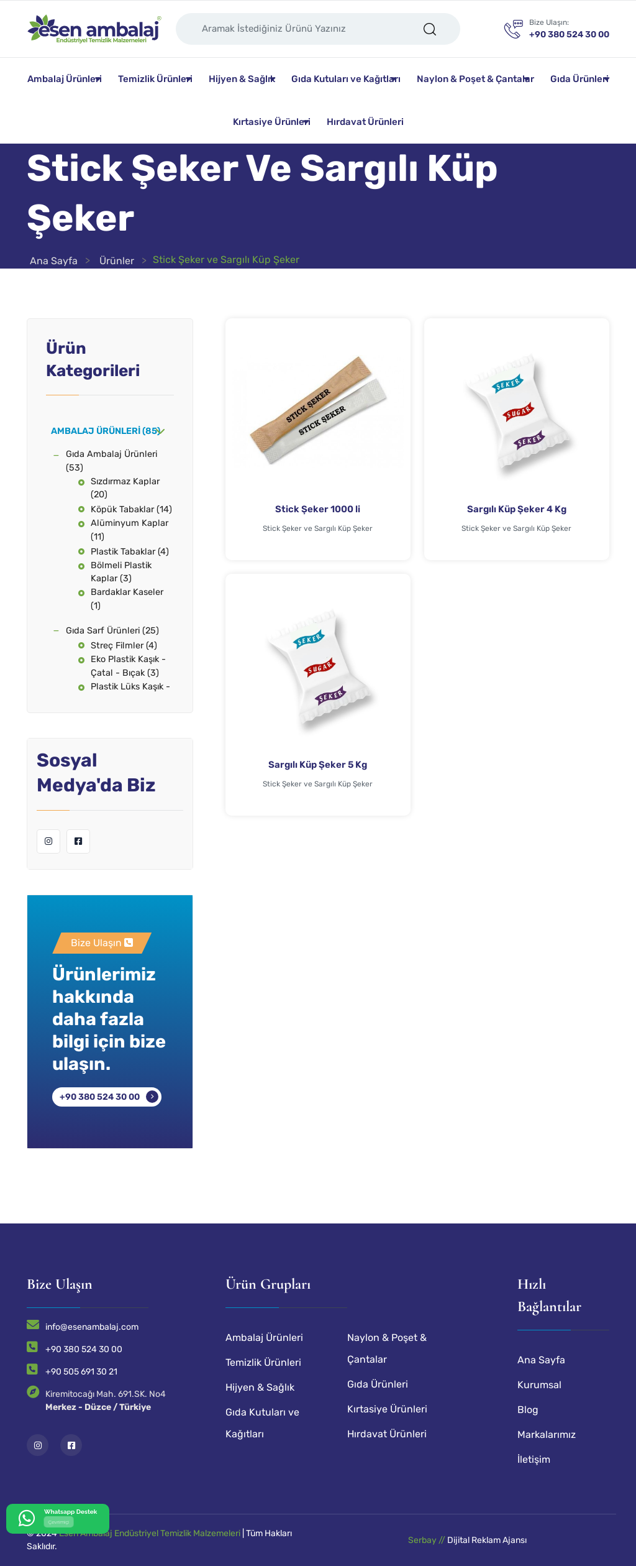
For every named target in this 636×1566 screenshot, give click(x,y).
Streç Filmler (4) (124, 645)
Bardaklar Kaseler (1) (127, 599)
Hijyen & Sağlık (242, 79)
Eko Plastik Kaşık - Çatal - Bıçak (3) (128, 666)
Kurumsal (539, 1385)
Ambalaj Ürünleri (64, 79)
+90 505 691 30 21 (81, 1371)
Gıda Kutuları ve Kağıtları (346, 79)
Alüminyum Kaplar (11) (129, 530)
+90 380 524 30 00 (100, 1097)
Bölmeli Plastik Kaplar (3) (121, 572)
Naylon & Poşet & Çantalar (475, 79)
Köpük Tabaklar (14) (131, 509)
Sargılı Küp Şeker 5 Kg (317, 764)
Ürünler (116, 261)
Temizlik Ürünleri (155, 79)
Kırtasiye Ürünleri (272, 121)
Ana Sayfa (54, 261)
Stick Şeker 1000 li (317, 509)
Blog (527, 1410)
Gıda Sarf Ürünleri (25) (112, 630)
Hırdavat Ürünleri (365, 121)
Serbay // (427, 1540)
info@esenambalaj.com (92, 1327)
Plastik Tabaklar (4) (130, 551)
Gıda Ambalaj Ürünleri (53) (111, 461)
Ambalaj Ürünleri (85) (105, 431)
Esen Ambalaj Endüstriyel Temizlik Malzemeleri (149, 1533)
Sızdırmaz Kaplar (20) (125, 488)
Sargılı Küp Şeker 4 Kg (516, 509)
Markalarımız (546, 1434)
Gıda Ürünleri (579, 79)
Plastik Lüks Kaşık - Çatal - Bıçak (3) (130, 693)
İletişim (533, 1459)
